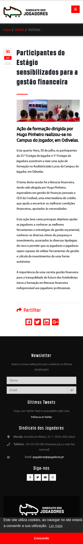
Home (7, 30)
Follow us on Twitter (41, 417)
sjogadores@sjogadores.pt (48, 457)
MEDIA (19, 30)
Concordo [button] (41, 538)
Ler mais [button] (55, 526)
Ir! (72, 390)
